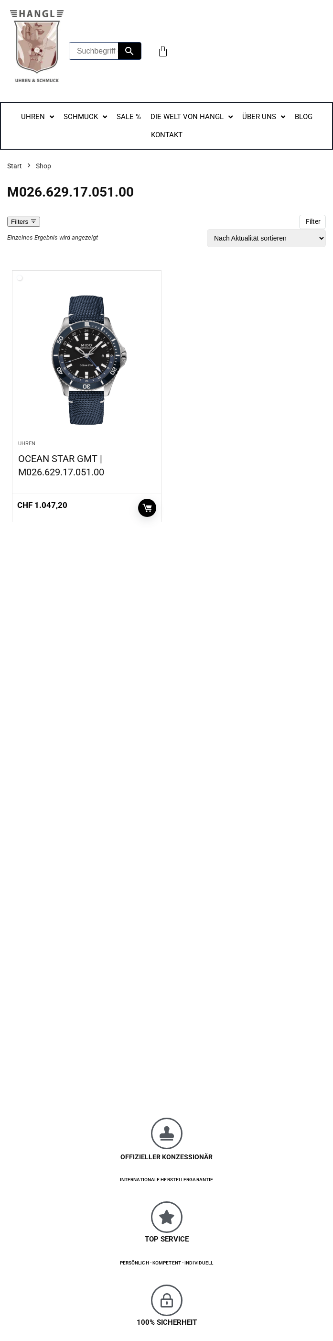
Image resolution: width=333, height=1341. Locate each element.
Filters (23, 221)
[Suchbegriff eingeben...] (93, 51)
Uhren (26, 443)
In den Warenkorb (147, 508)
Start (14, 166)
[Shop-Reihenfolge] (266, 238)
